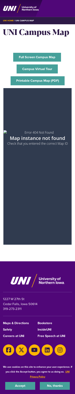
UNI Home (8, 20)
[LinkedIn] (47, 350)
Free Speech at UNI (51, 336)
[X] (21, 350)
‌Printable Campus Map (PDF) (37, 80)
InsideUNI (44, 330)
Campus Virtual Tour (37, 68)
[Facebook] (8, 350)
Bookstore (45, 323)
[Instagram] (60, 350)
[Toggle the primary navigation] (69, 8)
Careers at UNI (13, 336)
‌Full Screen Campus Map (37, 57)
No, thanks (55, 385)
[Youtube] (34, 350)
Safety (7, 330)
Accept (20, 385)
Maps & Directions (16, 323)
